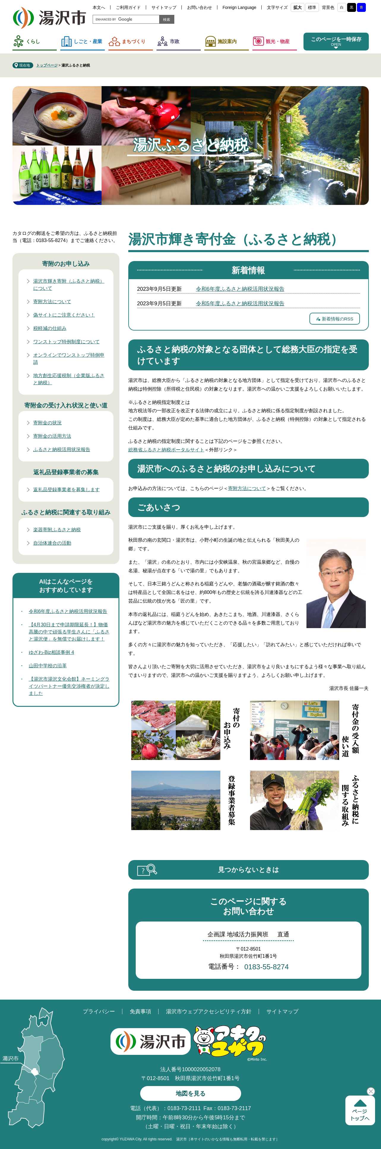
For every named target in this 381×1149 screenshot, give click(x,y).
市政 (174, 41)
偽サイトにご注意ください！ (64, 314)
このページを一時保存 (336, 39)
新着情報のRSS (337, 318)
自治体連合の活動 (52, 543)
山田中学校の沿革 (48, 665)
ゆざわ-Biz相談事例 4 (51, 652)
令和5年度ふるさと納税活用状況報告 (240, 303)
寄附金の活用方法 (52, 436)
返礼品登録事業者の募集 (66, 472)
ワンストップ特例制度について (66, 341)
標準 (312, 7)
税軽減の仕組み (50, 328)
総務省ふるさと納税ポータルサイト (166, 449)
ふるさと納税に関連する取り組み (65, 512)
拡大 (297, 7)
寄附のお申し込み (66, 263)
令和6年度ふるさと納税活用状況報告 (240, 289)
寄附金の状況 (47, 422)
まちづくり (134, 41)
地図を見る (190, 1093)
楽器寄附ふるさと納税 (57, 529)
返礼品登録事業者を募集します (66, 489)
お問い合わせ (199, 7)
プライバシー (99, 1011)
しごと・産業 (88, 41)
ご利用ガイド (128, 7)
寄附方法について (247, 488)
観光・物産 (278, 41)
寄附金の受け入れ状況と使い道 (65, 405)
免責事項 (140, 1011)
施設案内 (227, 41)
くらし (33, 41)
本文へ (99, 7)
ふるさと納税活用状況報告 (61, 449)
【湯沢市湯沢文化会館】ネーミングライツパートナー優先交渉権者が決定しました (69, 686)
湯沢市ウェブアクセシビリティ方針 (209, 1011)
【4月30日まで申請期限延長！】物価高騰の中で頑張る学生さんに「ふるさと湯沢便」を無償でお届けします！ (69, 631)
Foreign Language (240, 7)
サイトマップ (163, 7)
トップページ (47, 65)
